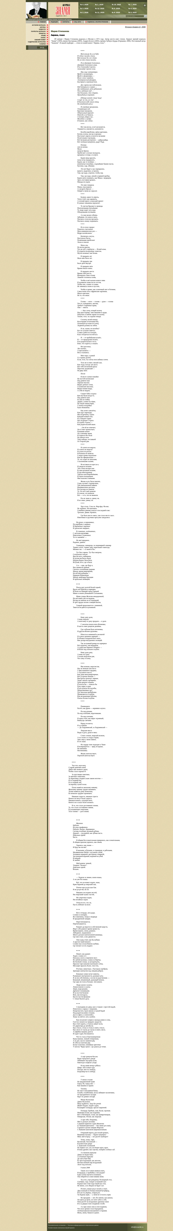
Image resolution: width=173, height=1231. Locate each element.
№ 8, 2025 (116, 12)
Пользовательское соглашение (57, 1225)
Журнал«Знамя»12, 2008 (135, 27)
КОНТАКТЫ (66, 22)
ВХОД (42, 47)
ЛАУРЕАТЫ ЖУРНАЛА (40, 31)
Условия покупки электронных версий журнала (61, 1227)
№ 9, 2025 (116, 8)
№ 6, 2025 (132, 8)
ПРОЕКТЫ (44, 33)
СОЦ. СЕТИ (77, 22)
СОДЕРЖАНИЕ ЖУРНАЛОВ (38, 42)
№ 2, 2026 (84, 12)
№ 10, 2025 (116, 4)
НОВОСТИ (44, 29)
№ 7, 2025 (132, 4)
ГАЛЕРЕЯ (44, 44)
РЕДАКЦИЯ (54, 22)
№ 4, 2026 (84, 4)
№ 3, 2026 (84, 8)
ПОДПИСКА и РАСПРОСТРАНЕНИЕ (97, 22)
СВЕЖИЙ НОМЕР (42, 40)
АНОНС (45, 37)
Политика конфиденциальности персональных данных (83, 1225)
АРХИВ (45, 35)
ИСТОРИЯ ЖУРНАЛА (40, 25)
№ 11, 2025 (99, 12)
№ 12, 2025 (99, 8)
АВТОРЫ (44, 27)
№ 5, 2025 (132, 12)
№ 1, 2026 (99, 4)
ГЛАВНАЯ (43, 22)
